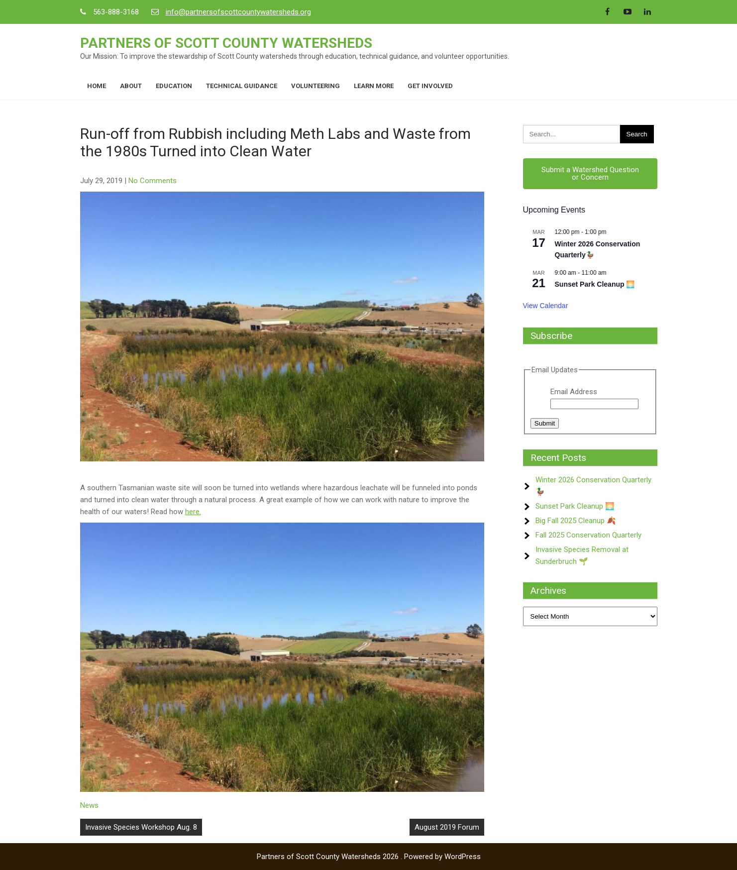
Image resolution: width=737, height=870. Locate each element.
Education (174, 86)
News (89, 805)
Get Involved (430, 86)
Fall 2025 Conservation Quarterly (588, 535)
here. (193, 511)
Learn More (374, 86)
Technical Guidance (241, 86)
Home (96, 86)
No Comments (152, 180)
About (131, 86)
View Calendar (545, 306)
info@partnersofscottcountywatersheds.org (238, 11)
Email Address (573, 391)
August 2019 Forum (447, 827)
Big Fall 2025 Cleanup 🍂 (575, 520)
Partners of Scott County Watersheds (226, 43)
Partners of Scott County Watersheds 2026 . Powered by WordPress (369, 856)
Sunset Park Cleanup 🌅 (595, 284)
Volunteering (315, 86)
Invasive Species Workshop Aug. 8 (141, 827)
